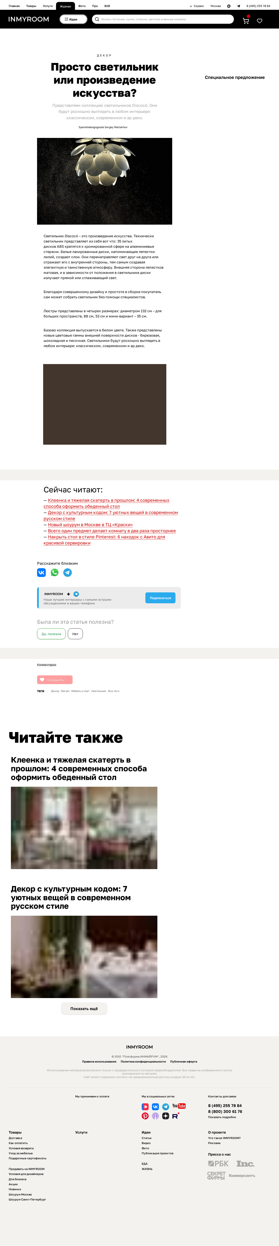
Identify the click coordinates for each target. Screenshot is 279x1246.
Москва (216, 6)
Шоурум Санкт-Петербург (27, 1199)
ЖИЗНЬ (147, 1169)
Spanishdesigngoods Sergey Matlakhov (103, 127)
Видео (146, 1143)
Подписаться (160, 598)
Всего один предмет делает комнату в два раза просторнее (112, 530)
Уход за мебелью (21, 1153)
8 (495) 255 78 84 (258, 6)
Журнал (65, 6)
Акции (13, 1184)
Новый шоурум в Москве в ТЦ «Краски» (90, 524)
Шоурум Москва (20, 1194)
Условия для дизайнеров (26, 1174)
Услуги (48, 6)
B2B (107, 6)
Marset (65, 691)
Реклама (214, 1143)
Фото (82, 6)
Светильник (98, 691)
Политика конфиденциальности (143, 1061)
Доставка (15, 1138)
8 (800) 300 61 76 (225, 1111)
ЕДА (145, 1163)
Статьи (146, 1138)
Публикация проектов (157, 1153)
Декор (104, 55)
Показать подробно (222, 1117)
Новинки (15, 1189)
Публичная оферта (183, 1061)
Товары (31, 6)
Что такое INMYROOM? (224, 1138)
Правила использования (99, 1061)
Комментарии (46, 664)
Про (95, 6)
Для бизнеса (17, 1179)
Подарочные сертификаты (27, 1158)
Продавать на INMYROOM (26, 1169)
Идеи (146, 1132)
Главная (14, 6)
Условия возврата (21, 1148)
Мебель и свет (80, 691)
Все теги (113, 691)
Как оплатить (18, 1143)
